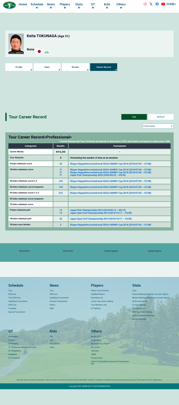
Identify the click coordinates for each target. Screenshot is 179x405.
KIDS (52, 324)
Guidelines (12, 370)
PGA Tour (12, 321)
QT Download (14, 374)
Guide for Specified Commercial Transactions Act (110, 378)
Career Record (103, 67)
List (51, 356)
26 (60, 218)
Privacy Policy (97, 374)
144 (61, 181)
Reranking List (97, 313)
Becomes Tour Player (100, 359)
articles (11, 356)
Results (75, 67)
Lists (134, 306)
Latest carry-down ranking (102, 317)
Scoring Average (139, 321)
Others (52, 321)
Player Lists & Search (100, 306)
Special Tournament (16, 328)
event (52, 363)
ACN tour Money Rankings (143, 331)
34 (60, 163)
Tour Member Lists (99, 321)
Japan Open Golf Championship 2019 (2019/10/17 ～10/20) (101, 213)
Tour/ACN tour (14, 313)
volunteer (95, 366)
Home (25, 5)
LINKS (93, 370)
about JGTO (96, 352)
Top (51, 352)
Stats (47, 67)
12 (60, 210)
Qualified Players (98, 310)
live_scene (95, 363)
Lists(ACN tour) (138, 324)
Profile (18, 67)
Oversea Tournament (58, 317)
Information (13, 352)
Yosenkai (12, 324)
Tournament (55, 359)
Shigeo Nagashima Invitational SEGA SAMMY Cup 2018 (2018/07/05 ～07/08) (110, 163)
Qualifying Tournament (17, 317)
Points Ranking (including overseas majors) (150, 310)
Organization (96, 356)
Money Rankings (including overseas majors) (151, 313)
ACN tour (161, 117)
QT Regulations (14, 366)
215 (61, 193)
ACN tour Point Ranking (142, 328)
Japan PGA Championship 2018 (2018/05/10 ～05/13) (98, 210)
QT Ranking (95, 324)
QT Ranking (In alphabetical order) (22, 363)
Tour (134, 117)
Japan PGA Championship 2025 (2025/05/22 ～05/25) (98, 175)
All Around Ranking (140, 317)
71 (60, 169)
